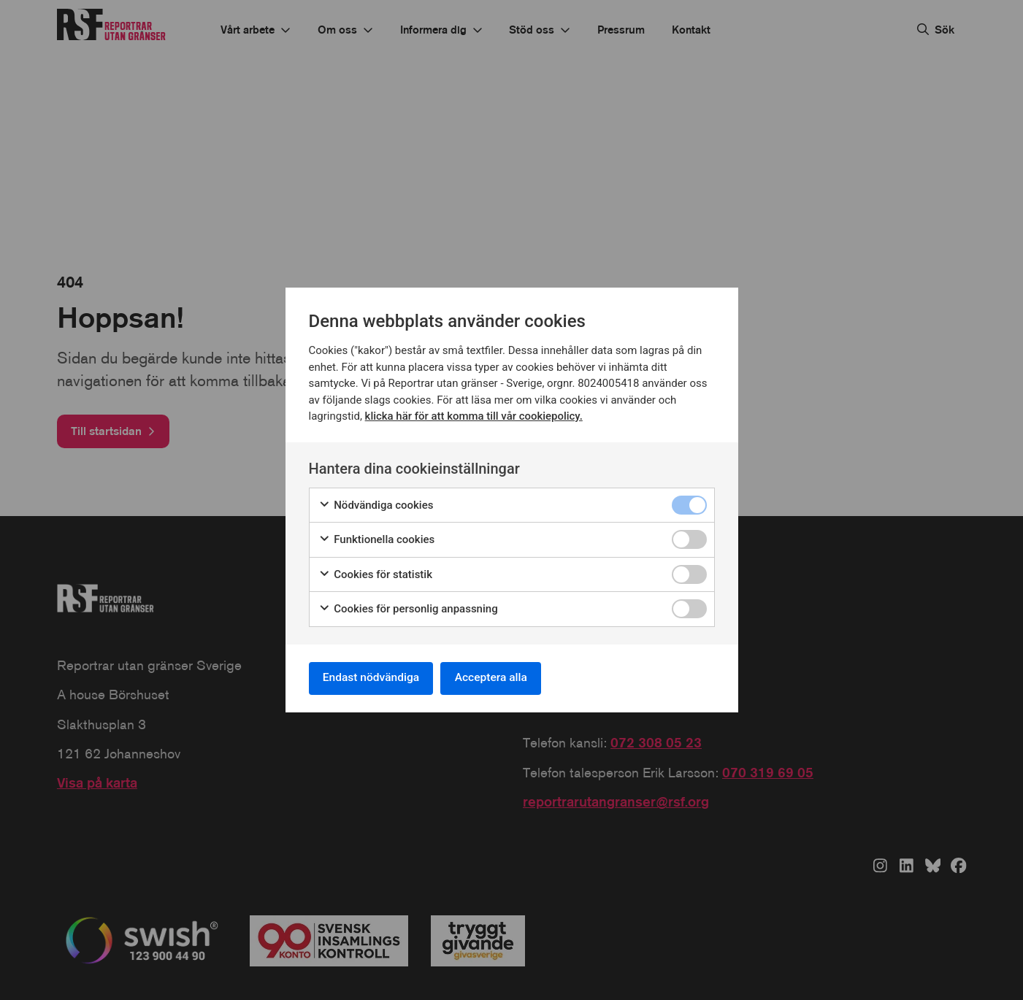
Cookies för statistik (375, 573)
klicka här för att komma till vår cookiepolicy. (474, 414)
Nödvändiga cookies (376, 504)
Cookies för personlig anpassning (408, 608)
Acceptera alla (498, 678)
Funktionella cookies (376, 538)
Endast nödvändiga (374, 678)
